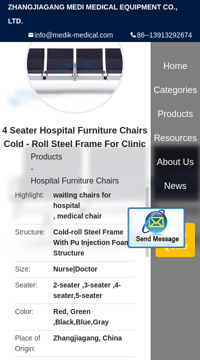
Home (176, 66)
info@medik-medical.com (73, 35)
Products (46, 156)
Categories (175, 90)
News (175, 186)
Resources (175, 138)
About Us (175, 162)
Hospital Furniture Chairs (75, 180)
